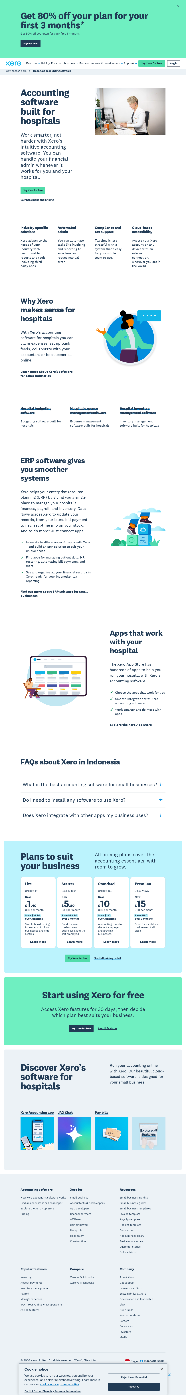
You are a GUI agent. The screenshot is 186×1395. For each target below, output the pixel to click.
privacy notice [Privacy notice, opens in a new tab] (69, 1384)
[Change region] (152, 1360)
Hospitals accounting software (52, 72)
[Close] (162, 1369)
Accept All (134, 1386)
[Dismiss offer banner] (178, 6)
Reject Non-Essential (134, 1377)
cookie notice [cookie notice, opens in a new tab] (49, 1384)
